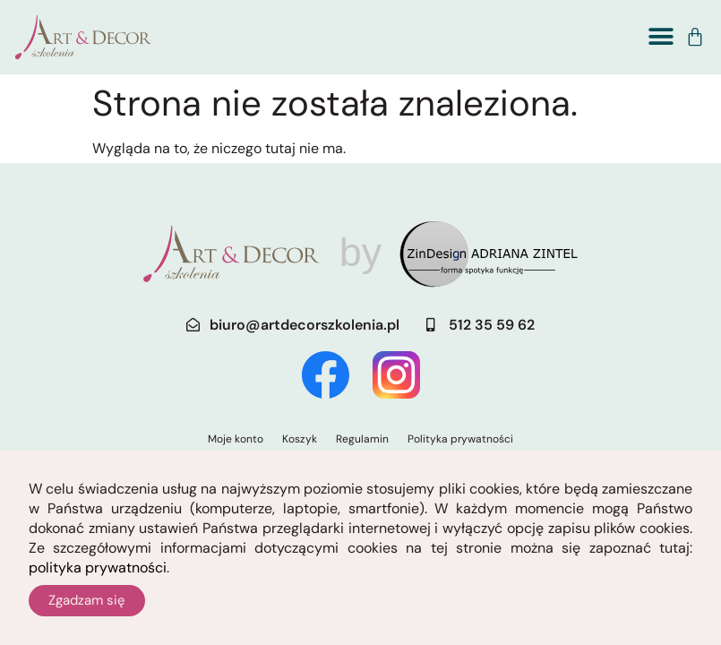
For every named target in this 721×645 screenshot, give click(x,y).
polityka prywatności (98, 575)
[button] (660, 37)
